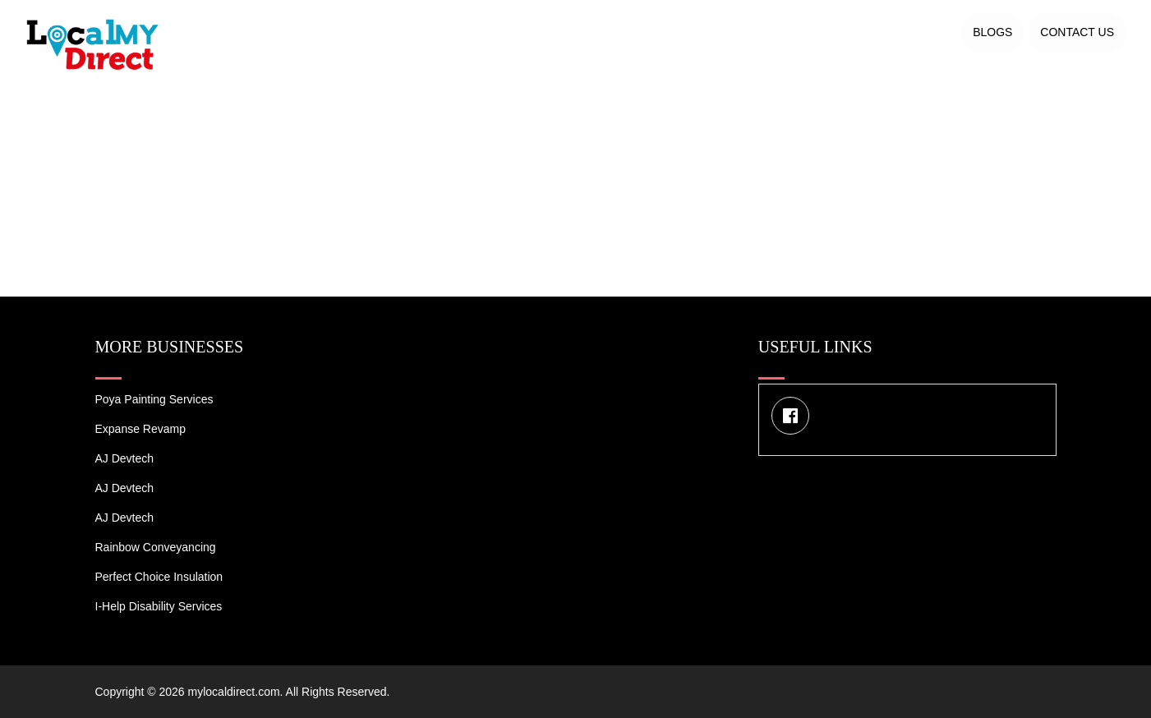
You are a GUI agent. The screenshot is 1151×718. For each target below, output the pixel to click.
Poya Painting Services (154, 399)
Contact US (1077, 32)
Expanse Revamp (140, 428)
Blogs (992, 32)
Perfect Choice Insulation (159, 576)
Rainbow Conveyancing (155, 547)
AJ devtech (124, 458)
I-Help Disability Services (159, 606)
